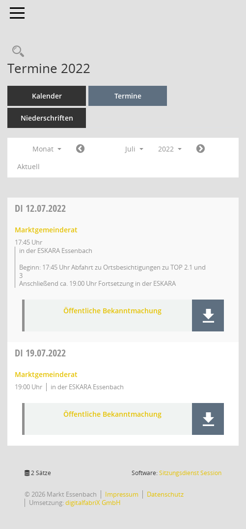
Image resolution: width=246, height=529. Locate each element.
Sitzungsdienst (190, 473)
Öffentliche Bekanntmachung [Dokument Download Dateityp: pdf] (112, 311)
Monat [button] (46, 148)
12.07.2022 (40, 208)
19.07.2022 (40, 352)
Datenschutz (165, 494)
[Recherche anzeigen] (15, 52)
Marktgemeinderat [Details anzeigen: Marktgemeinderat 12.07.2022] (46, 229)
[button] (208, 315)
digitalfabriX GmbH (93, 502)
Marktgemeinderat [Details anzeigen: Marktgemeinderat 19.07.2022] (46, 374)
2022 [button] (170, 148)
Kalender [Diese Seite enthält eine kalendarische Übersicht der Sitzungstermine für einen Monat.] (47, 96)
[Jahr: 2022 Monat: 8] (200, 149)
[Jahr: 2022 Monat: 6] (80, 149)
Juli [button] (134, 148)
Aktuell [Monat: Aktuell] (28, 166)
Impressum (121, 494)
